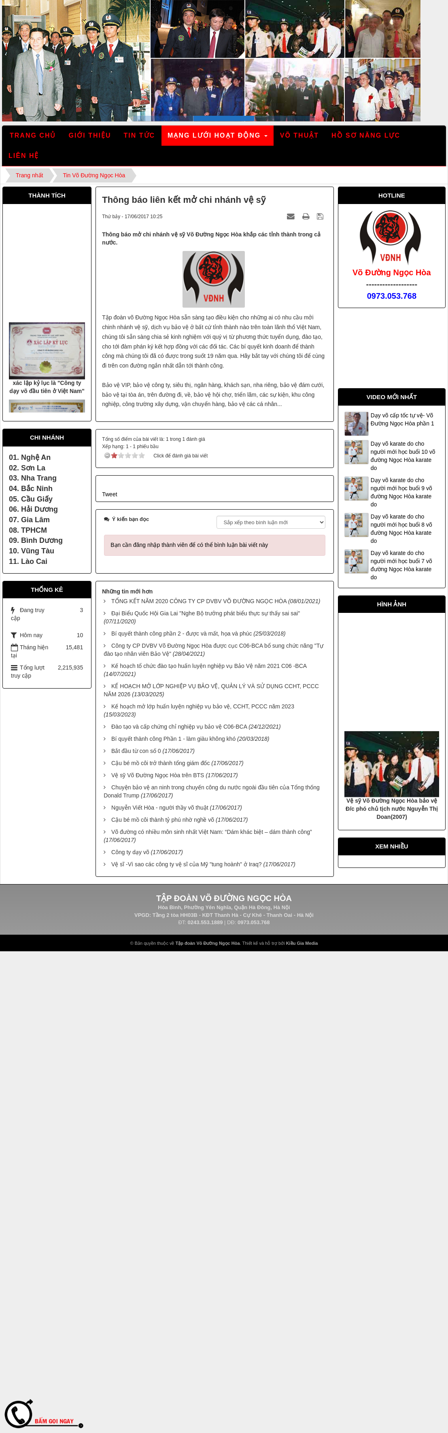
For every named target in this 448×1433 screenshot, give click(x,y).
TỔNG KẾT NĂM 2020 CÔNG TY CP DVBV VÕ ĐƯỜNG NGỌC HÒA (199, 601)
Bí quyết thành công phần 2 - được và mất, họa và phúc (181, 633)
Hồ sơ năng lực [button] (365, 135)
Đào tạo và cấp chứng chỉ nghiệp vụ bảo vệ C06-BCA (179, 726)
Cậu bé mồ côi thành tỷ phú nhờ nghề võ (162, 819)
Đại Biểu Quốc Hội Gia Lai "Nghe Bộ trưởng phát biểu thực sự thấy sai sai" (205, 613)
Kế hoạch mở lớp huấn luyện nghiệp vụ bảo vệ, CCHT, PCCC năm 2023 (202, 706)
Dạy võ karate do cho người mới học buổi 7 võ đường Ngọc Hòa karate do (401, 565)
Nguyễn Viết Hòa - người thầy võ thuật (159, 807)
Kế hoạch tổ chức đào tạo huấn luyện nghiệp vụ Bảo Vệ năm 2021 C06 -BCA (208, 666)
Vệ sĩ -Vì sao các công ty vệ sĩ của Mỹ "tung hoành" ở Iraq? (186, 864)
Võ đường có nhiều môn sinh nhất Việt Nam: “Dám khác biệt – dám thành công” (211, 832)
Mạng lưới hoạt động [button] (218, 138)
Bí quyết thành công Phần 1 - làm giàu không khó (173, 739)
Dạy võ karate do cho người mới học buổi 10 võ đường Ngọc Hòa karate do (403, 455)
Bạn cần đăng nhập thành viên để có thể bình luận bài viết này (189, 545)
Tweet (109, 494)
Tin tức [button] (139, 135)
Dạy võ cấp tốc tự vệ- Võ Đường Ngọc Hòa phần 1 (402, 419)
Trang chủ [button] (33, 135)
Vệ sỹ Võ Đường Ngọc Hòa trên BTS (157, 775)
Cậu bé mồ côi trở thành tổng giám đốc (160, 763)
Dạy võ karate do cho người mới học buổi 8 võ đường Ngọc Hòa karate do (401, 528)
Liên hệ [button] (23, 155)
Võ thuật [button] (299, 135)
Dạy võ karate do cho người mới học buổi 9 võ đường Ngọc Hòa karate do (401, 492)
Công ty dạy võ (130, 852)
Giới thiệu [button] (89, 135)
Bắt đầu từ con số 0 (136, 751)
